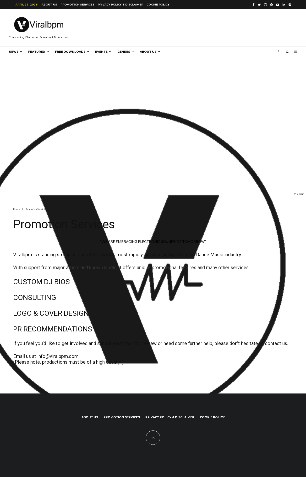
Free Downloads (70, 51)
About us (49, 4)
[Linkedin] (284, 5)
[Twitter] (259, 5)
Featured (36, 51)
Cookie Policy (158, 4)
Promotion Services (77, 4)
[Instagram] (265, 5)
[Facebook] (253, 5)
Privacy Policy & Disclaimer (120, 4)
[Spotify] (290, 5)
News (13, 51)
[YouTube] (277, 5)
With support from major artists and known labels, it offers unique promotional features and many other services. (131, 267)
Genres (123, 51)
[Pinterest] (271, 5)
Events (101, 51)
